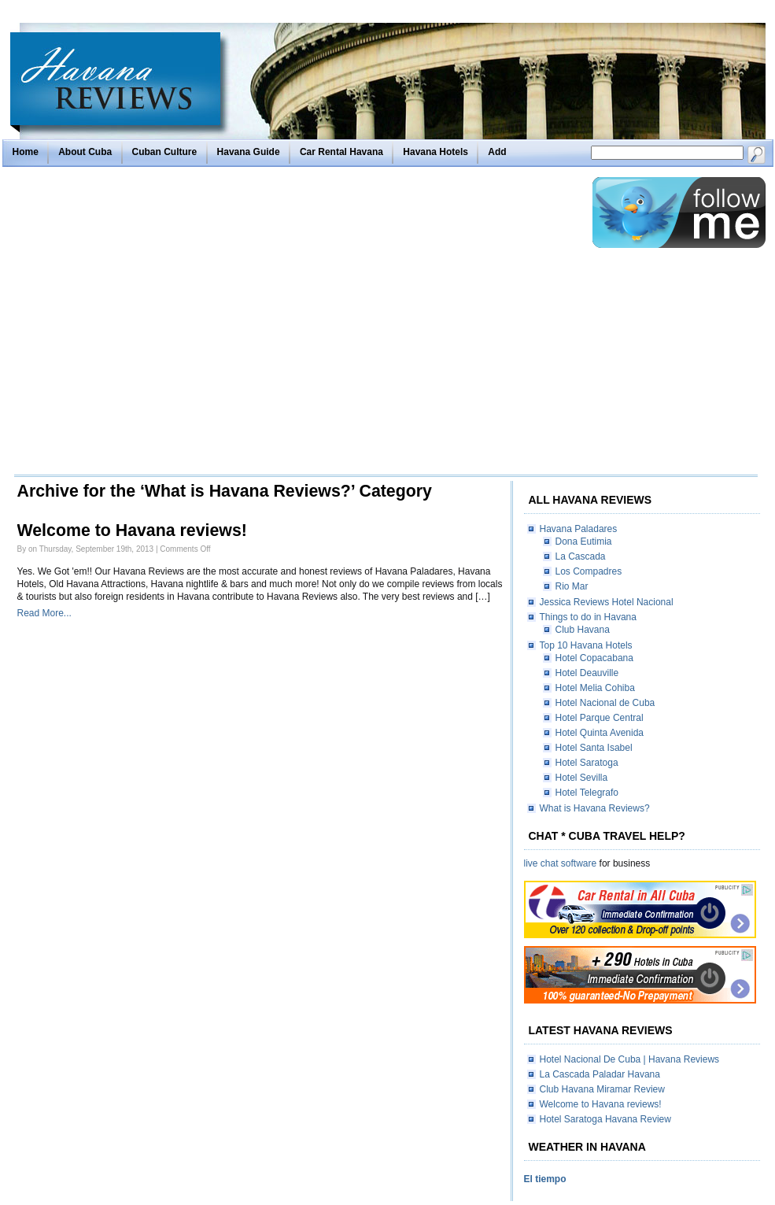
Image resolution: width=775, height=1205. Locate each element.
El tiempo (545, 1179)
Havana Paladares (579, 528)
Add (497, 151)
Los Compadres (588, 571)
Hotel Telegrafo (587, 792)
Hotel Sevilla (581, 777)
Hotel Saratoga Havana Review (605, 1119)
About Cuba (85, 151)
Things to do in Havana (588, 617)
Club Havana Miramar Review (602, 1089)
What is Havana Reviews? (595, 808)
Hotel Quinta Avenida (599, 732)
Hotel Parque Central (599, 717)
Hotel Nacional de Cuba (605, 702)
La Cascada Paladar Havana (600, 1074)
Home (26, 151)
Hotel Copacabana (594, 657)
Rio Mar (572, 586)
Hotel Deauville (587, 672)
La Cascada (580, 556)
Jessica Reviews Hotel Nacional (607, 602)
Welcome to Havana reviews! (132, 530)
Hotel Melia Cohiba (595, 687)
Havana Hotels (435, 151)
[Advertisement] (149, 324)
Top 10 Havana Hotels (586, 645)
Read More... (44, 613)
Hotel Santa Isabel (594, 747)
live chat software (560, 863)
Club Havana (582, 629)
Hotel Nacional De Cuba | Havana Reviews (630, 1059)
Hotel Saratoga (586, 762)
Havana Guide (248, 151)
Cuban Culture (164, 151)
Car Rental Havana (341, 151)
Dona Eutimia (583, 541)
